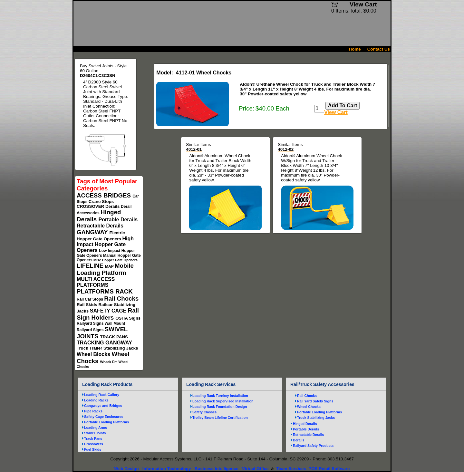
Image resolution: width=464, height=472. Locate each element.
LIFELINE (91, 265)
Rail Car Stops (90, 299)
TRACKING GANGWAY (104, 342)
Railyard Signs (91, 323)
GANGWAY (93, 232)
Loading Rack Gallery (101, 395)
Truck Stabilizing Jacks (316, 417)
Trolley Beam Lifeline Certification (220, 417)
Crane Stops (101, 201)
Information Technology (166, 468)
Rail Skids (87, 304)
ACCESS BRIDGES (104, 195)
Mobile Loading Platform (105, 269)
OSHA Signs (127, 318)
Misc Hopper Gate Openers (115, 260)
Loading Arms (95, 427)
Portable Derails (118, 219)
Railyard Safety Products (313, 446)
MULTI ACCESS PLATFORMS (96, 282)
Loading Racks (96, 400)
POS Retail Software (329, 468)
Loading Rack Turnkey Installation (220, 396)
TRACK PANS (114, 336)
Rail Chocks (121, 298)
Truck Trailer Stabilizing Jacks (107, 348)
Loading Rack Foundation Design (219, 407)
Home (355, 49)
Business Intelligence (216, 468)
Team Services (291, 468)
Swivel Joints (95, 433)
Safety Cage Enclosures (103, 417)
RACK (124, 291)
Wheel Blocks (94, 354)
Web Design (126, 468)
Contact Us (378, 49)
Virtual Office (255, 468)
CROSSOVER (91, 206)
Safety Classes (204, 412)
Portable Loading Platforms (106, 422)
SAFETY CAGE (109, 310)
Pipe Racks (93, 411)
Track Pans (93, 438)
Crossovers (93, 444)
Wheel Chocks (309, 407)
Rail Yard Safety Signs (315, 401)
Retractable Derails (100, 225)
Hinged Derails (305, 424)
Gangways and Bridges (103, 406)
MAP (110, 266)
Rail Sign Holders (108, 314)
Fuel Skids (92, 449)
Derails (113, 206)
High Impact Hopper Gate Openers (105, 244)
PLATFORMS (96, 291)
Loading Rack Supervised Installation (223, 401)
